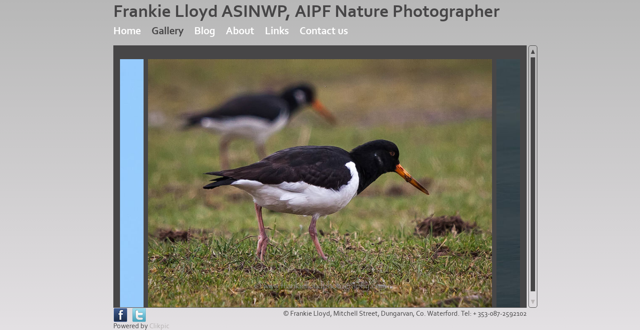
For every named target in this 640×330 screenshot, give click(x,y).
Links (277, 31)
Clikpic (159, 326)
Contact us (324, 31)
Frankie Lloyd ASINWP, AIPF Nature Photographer (306, 11)
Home (127, 31)
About (240, 31)
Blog (204, 31)
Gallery (168, 31)
